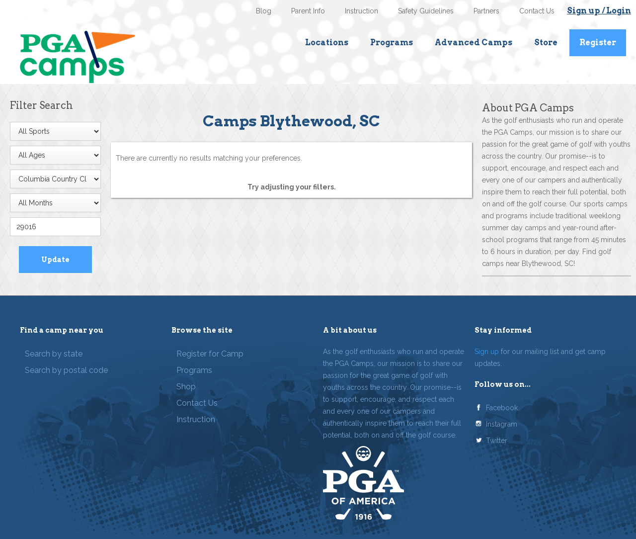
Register (597, 42)
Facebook (502, 408)
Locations (326, 42)
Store (545, 42)
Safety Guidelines (426, 11)
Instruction (361, 11)
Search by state (53, 354)
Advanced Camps (473, 42)
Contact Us (537, 11)
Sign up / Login (599, 10)
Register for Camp (209, 354)
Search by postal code (66, 370)
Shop (186, 386)
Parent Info (308, 11)
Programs (391, 42)
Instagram (501, 424)
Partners (486, 11)
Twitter (496, 441)
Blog (263, 11)
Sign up (487, 352)
